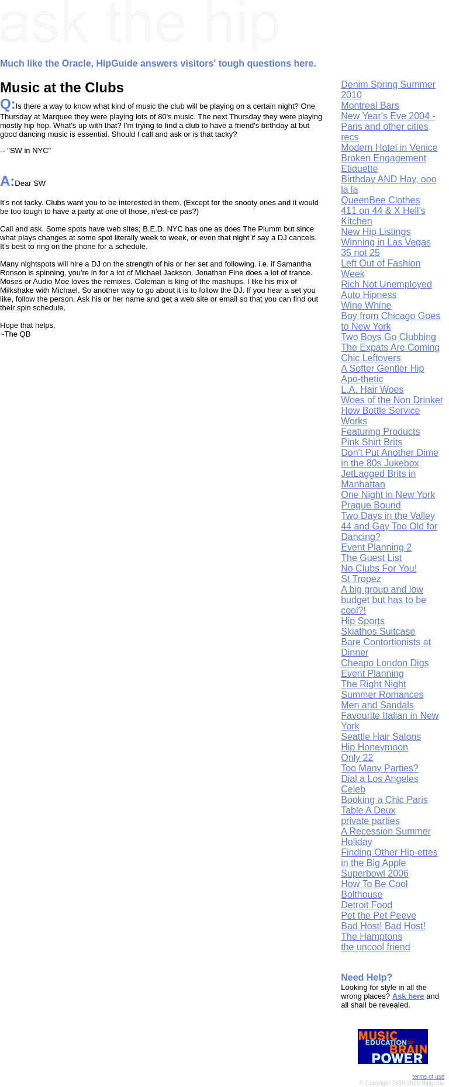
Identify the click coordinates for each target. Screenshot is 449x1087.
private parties (370, 821)
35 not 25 (360, 253)
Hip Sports (363, 621)
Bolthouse (361, 894)
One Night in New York (388, 495)
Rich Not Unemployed (386, 284)
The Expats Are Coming (390, 347)
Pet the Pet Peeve (378, 915)
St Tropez (361, 579)
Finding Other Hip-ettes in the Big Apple (389, 857)
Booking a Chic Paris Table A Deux (384, 805)
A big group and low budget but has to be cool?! (383, 599)
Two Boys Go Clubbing (388, 337)
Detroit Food (366, 905)
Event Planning (372, 673)
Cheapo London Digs (385, 663)
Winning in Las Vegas (386, 242)
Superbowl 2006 (375, 873)
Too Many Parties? (380, 768)
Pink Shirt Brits (371, 442)
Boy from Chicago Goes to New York (390, 321)
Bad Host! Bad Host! (383, 926)
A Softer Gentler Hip (382, 368)
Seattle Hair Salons (381, 737)
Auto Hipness (368, 295)
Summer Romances (382, 695)
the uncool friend (375, 947)
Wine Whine (366, 305)
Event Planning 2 (376, 547)
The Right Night (373, 684)
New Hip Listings (375, 232)
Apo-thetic (362, 379)
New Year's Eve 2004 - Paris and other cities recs (388, 126)
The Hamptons (371, 936)
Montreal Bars (370, 105)
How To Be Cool (374, 884)
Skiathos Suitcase (378, 631)
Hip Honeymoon (374, 747)
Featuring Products (380, 432)
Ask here (408, 996)
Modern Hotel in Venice (389, 148)
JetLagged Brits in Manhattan (378, 479)
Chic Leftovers (370, 358)
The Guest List (371, 558)
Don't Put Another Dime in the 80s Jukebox (389, 458)
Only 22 (357, 758)
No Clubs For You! (379, 568)
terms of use (428, 1077)
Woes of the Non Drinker (392, 400)
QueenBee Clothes (380, 200)
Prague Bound (370, 505)
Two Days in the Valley (388, 516)
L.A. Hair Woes (372, 389)
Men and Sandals (377, 705)
